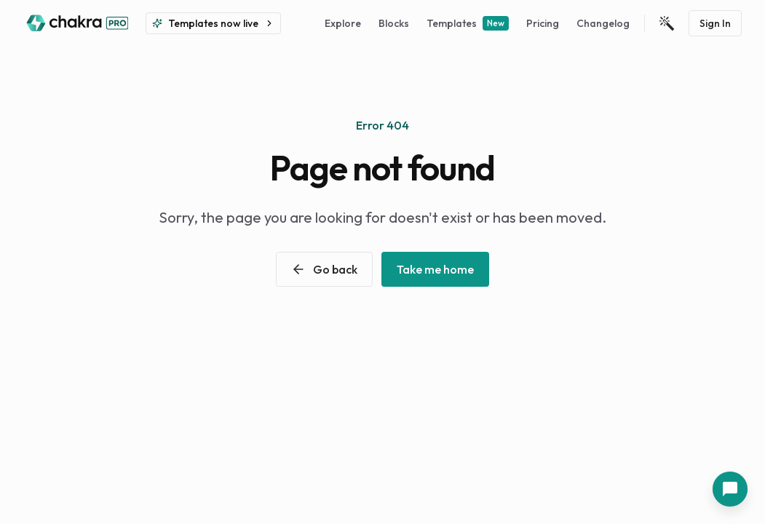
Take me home (435, 269)
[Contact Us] (730, 489)
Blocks (393, 23)
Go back (324, 269)
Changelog (603, 23)
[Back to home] (75, 23)
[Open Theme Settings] (667, 23)
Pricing (542, 23)
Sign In (715, 23)
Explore (343, 23)
